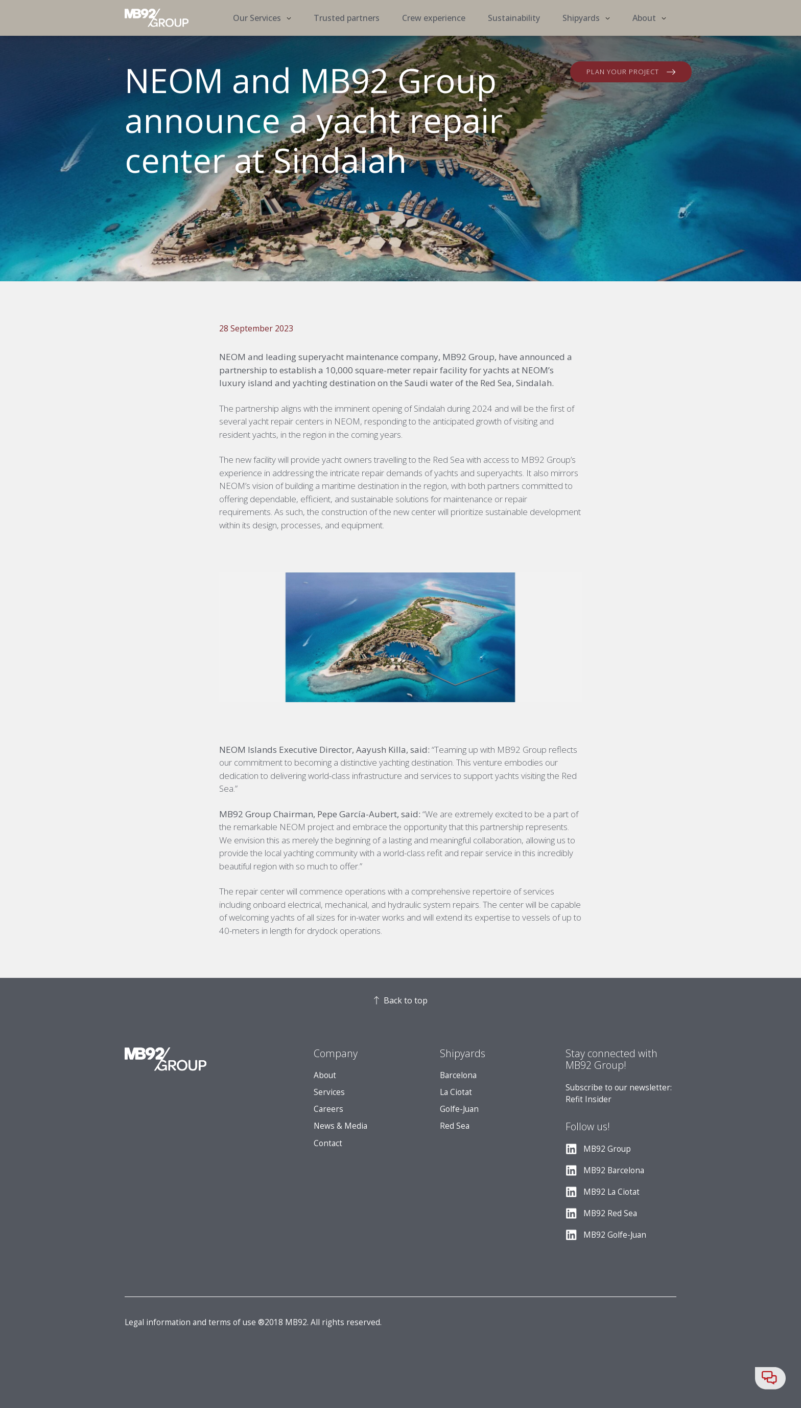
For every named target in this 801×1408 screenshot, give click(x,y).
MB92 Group (607, 1149)
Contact (328, 1143)
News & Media (340, 1126)
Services (329, 1092)
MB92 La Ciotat (611, 1192)
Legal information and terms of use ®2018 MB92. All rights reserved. (253, 1322)
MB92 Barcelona (613, 1170)
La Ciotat (456, 1092)
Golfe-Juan (459, 1109)
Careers (328, 1109)
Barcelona (458, 1075)
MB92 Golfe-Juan (614, 1235)
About (325, 1075)
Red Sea (454, 1126)
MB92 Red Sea (610, 1213)
